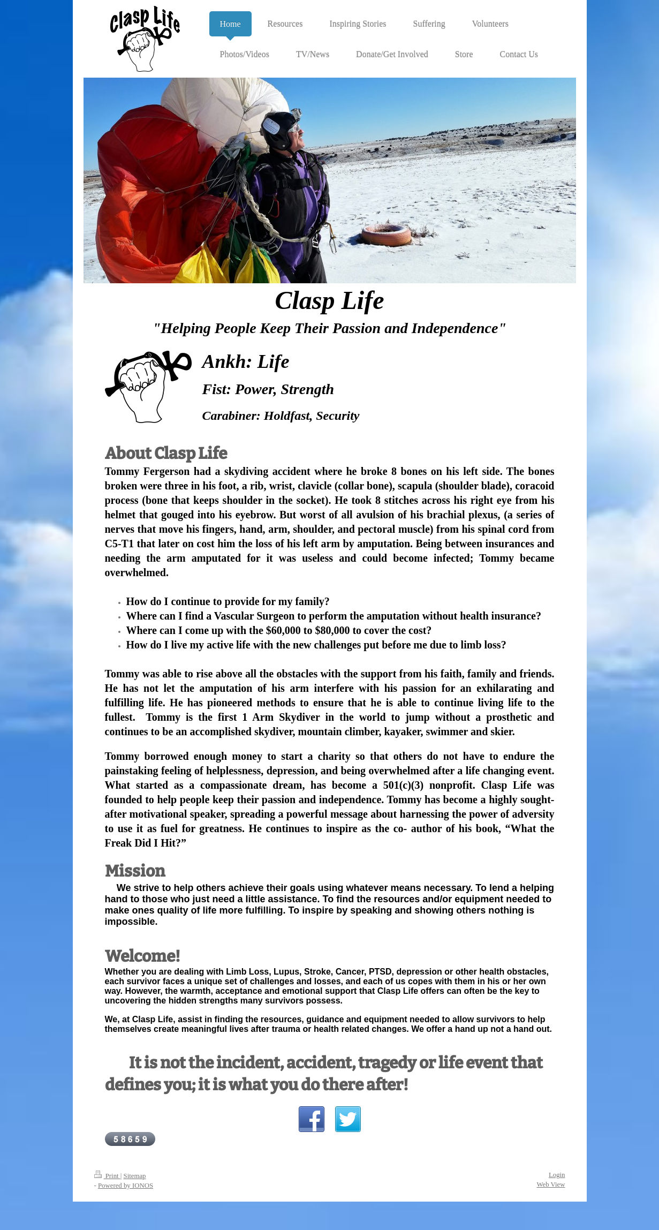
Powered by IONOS (125, 1185)
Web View (550, 1184)
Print (107, 1176)
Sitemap (135, 1176)
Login (557, 1175)
